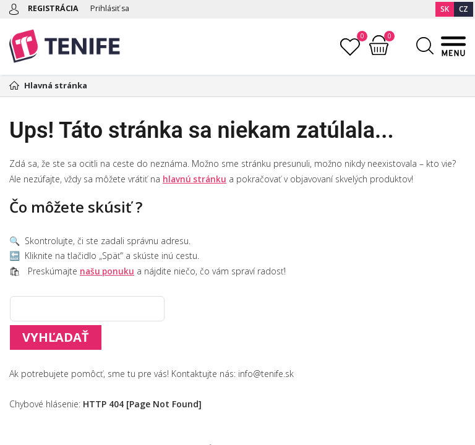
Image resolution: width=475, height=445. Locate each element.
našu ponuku (108, 271)
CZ (463, 9)
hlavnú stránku (195, 179)
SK (444, 9)
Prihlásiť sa (113, 8)
